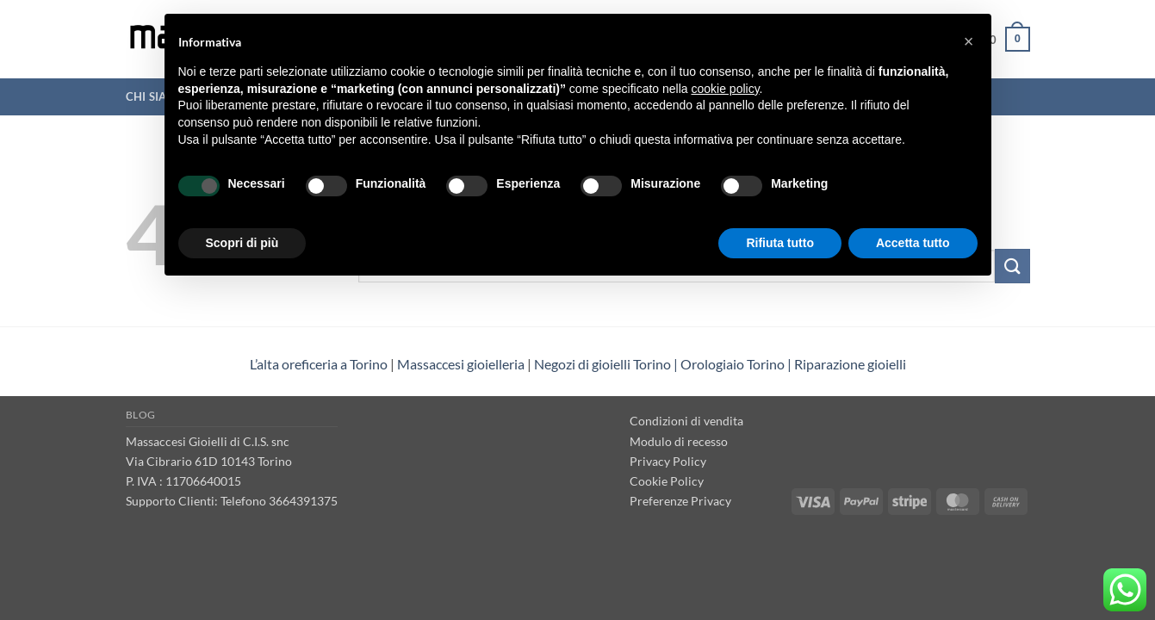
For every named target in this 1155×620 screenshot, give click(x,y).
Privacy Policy (668, 461)
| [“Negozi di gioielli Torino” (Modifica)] (789, 364)
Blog (141, 414)
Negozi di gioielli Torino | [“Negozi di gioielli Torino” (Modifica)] (607, 364)
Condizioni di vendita (686, 420)
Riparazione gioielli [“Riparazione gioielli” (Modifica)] (850, 364)
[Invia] (1012, 265)
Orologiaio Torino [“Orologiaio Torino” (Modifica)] (732, 364)
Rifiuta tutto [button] (780, 243)
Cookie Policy (667, 481)
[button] (969, 41)
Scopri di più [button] (242, 243)
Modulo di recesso (679, 441)
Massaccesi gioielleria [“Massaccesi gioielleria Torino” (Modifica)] (461, 364)
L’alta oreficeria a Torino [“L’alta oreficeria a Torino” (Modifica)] (319, 364)
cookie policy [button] (725, 89)
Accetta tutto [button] (913, 243)
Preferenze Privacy (680, 500)
